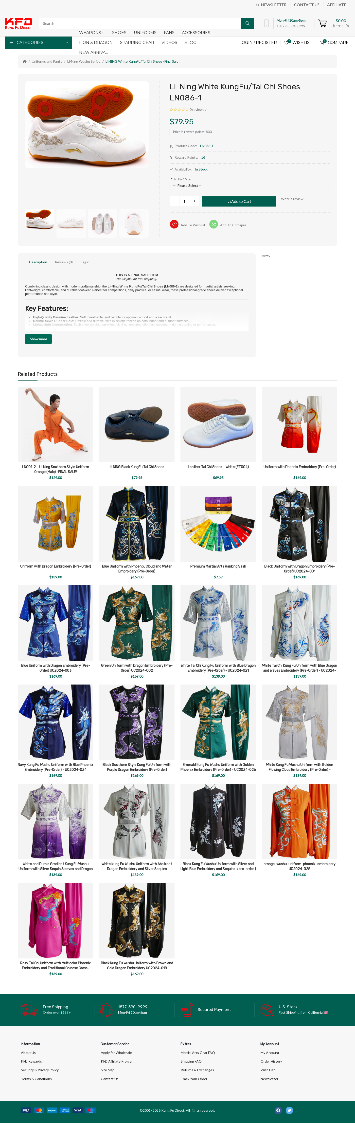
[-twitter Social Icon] (289, 1112)
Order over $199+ (57, 1012)
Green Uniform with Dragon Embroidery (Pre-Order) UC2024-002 (137, 668)
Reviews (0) (64, 262)
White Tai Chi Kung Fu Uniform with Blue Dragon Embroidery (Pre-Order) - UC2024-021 (218, 668)
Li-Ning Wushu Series (83, 61)
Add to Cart (239, 201)
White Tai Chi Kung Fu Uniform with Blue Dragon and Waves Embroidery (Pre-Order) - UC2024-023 (299, 671)
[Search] (145, 23)
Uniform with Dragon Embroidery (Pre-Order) (55, 566)
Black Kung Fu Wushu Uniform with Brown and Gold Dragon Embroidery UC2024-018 (137, 965)
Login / (247, 42)
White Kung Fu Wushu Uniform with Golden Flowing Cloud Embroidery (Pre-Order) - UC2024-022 (299, 770)
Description (38, 262)
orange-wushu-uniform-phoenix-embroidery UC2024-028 (300, 866)
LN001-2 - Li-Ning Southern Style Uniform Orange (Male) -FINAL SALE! (55, 469)
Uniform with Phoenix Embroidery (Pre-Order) (300, 467)
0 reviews (197, 109)
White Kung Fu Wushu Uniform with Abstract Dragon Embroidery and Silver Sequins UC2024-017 (137, 869)
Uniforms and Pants (47, 61)
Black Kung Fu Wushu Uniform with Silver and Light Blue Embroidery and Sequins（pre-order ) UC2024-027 (218, 869)
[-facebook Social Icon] (278, 1112)
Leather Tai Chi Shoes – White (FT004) (218, 467)
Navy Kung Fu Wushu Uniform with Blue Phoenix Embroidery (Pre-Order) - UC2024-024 (55, 767)
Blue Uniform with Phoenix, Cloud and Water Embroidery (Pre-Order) (137, 568)
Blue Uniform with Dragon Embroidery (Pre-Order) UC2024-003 (55, 668)
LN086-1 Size (182, 179)
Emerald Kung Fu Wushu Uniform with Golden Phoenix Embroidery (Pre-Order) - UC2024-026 (218, 767)
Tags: (85, 262)
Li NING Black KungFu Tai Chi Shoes (137, 467)
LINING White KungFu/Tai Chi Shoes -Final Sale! (143, 61)
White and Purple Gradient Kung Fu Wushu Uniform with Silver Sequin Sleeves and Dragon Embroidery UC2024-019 (55, 869)
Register (266, 42)
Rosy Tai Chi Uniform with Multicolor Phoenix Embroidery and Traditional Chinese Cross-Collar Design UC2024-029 (55, 968)
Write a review (292, 199)
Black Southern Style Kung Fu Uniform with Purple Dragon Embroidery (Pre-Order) (137, 767)
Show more (38, 339)
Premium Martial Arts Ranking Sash (218, 566)
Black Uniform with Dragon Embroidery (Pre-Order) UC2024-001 (299, 568)
